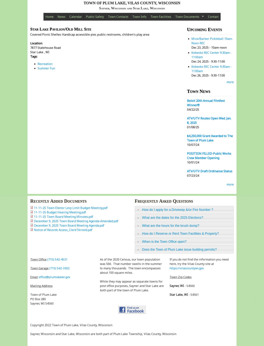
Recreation (45, 64)
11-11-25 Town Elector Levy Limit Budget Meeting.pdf (71, 208)
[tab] (184, 210)
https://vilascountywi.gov (187, 268)
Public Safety (95, 17)
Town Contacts (118, 17)
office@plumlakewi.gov (54, 277)
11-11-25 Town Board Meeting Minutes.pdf (63, 217)
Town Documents (188, 18)
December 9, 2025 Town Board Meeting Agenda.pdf (69, 225)
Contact (213, 17)
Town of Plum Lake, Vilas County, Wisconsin (132, 3)
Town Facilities (161, 17)
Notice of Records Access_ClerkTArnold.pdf (63, 230)
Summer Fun (46, 68)
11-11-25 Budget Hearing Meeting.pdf (60, 212)
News (61, 17)
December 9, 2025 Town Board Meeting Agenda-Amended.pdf (76, 221)
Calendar (75, 17)
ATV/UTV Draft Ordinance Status (209, 171)
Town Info (139, 17)
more (230, 82)
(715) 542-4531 (57, 259)
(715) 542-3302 (59, 268)
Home (49, 17)
